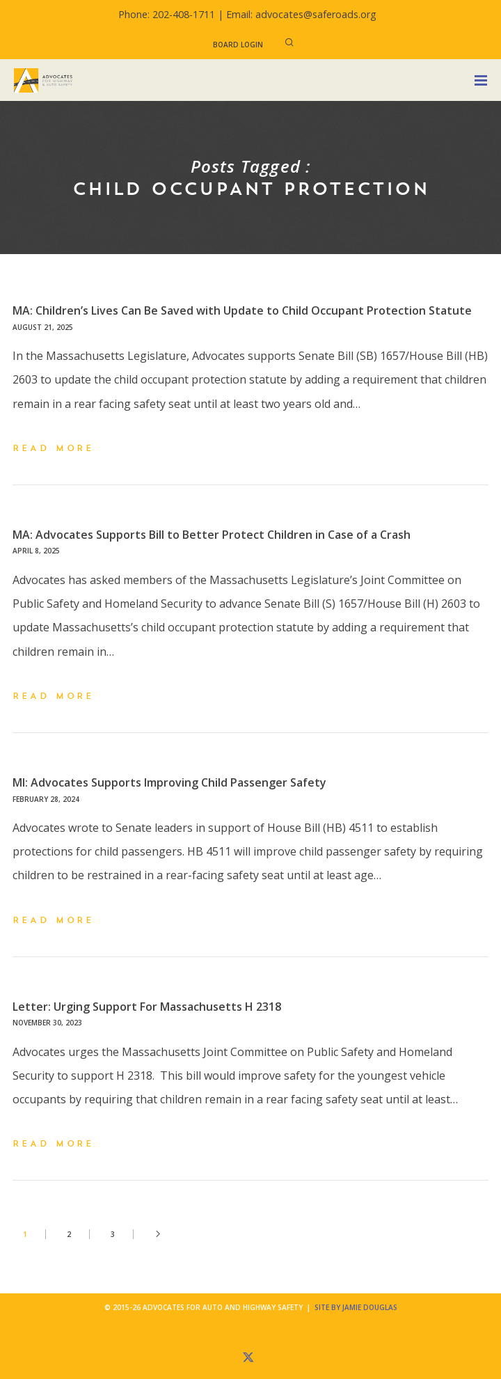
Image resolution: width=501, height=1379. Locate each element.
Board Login (238, 44)
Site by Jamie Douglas (356, 1307)
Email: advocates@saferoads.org (301, 14)
